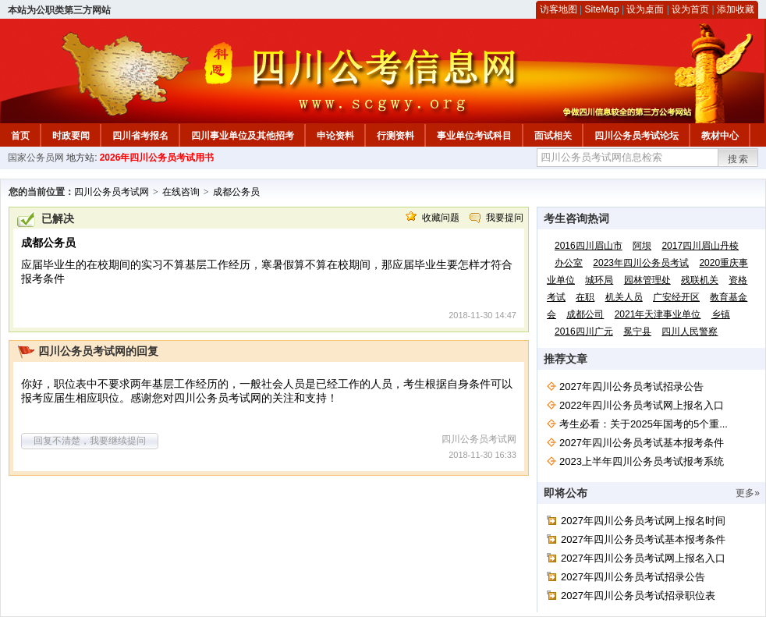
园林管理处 (647, 280)
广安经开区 (676, 297)
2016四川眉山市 (588, 245)
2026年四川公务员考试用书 (157, 157)
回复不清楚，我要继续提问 (90, 440)
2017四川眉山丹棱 (700, 245)
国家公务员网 (36, 157)
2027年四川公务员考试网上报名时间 (643, 521)
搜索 (739, 159)
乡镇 (720, 314)
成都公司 (585, 314)
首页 (20, 135)
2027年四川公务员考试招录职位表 (638, 595)
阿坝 (642, 245)
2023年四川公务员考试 (641, 262)
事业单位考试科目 (474, 135)
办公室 (569, 262)
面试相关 (553, 135)
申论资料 (335, 135)
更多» (748, 493)
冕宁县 (637, 331)
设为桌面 (645, 9)
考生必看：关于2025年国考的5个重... (643, 424)
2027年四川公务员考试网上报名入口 (643, 558)
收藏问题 (440, 217)
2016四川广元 (584, 331)
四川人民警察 (689, 331)
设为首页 (690, 9)
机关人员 (624, 297)
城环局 (599, 280)
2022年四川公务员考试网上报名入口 (641, 405)
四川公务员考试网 (111, 191)
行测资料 (395, 135)
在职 (585, 297)
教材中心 (720, 135)
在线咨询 (181, 191)
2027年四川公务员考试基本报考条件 (641, 443)
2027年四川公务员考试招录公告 (631, 386)
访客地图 (558, 9)
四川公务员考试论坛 (636, 135)
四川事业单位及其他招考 (242, 135)
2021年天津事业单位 (658, 314)
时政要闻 (71, 135)
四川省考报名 (140, 135)
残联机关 (699, 280)
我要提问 (504, 217)
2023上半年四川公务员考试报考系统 (641, 461)
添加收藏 (735, 9)
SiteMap (602, 9)
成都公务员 (236, 191)
